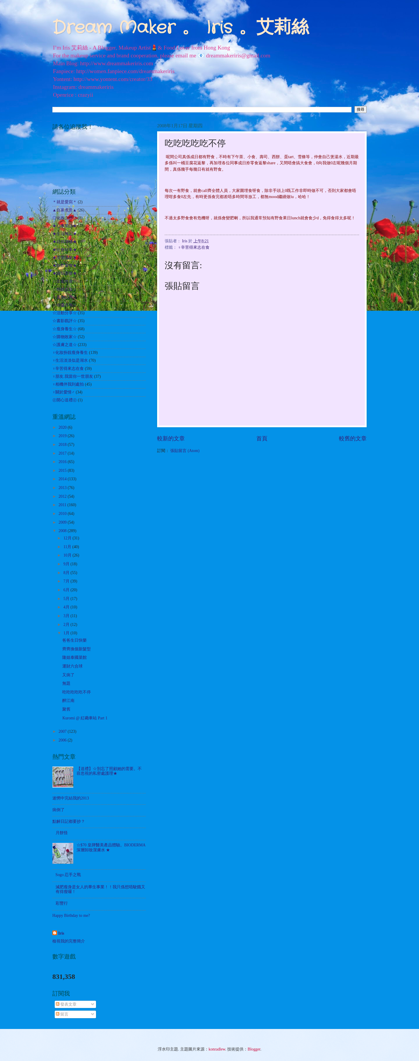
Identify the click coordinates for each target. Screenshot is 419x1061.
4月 (66, 607)
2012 (63, 496)
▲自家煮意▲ (64, 210)
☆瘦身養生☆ (64, 329)
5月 (66, 598)
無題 (66, 683)
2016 (63, 462)
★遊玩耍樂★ (64, 273)
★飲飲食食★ (64, 265)
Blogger (254, 1049)
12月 (67, 538)
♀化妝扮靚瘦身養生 (70, 352)
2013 (63, 488)
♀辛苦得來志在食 (193, 247)
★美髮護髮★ (64, 257)
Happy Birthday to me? (71, 915)
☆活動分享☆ (64, 313)
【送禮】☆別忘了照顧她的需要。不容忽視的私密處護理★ (109, 771)
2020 (63, 427)
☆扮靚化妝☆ (64, 289)
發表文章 (66, 1004)
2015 (63, 470)
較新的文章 (171, 438)
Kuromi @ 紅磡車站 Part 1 (84, 718)
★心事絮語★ (64, 226)
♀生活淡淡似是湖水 (70, 360)
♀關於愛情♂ (63, 392)
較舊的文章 (353, 438)
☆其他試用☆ (64, 297)
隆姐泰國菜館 (74, 657)
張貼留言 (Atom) (184, 451)
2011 (63, 505)
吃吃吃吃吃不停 (76, 692)
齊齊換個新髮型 (76, 649)
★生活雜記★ (64, 234)
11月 (67, 547)
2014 (63, 479)
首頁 (261, 438)
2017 (63, 453)
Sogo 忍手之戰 (68, 875)
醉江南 (68, 700)
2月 (66, 624)
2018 (63, 444)
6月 (66, 590)
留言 (62, 1014)
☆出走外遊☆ (64, 281)
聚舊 (66, 709)
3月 (66, 616)
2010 (63, 513)
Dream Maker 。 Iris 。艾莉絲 (180, 27)
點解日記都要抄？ (68, 821)
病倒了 (58, 810)
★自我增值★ (64, 241)
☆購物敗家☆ (64, 337)
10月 (67, 555)
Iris (61, 933)
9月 (66, 564)
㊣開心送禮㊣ (64, 400)
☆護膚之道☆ (64, 345)
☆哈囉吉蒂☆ (64, 305)
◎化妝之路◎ (64, 218)
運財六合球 (72, 666)
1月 (66, 633)
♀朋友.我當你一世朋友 (72, 376)
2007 (63, 731)
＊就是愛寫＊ (64, 202)
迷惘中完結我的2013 (70, 798)
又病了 (68, 675)
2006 (63, 740)
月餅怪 (62, 833)
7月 (66, 581)
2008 (63, 531)
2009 (63, 522)
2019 (63, 436)
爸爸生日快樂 (74, 640)
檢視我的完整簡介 (68, 941)
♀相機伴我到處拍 (68, 384)
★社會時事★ (64, 250)
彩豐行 (62, 903)
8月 (66, 573)
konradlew (217, 1049)
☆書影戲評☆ (64, 321)
